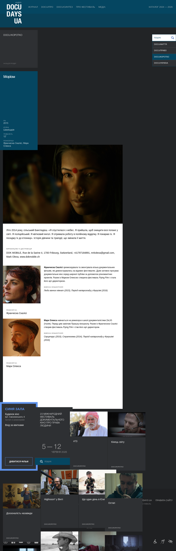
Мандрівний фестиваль (139, 504)
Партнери (92, 514)
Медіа (102, 7)
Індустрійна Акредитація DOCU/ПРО (64, 504)
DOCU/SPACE (133, 511)
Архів (89, 528)
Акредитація (114, 507)
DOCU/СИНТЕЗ (65, 7)
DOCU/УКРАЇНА (161, 63)
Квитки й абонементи (29, 500)
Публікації (8, 504)
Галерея (112, 511)
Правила (21, 504)
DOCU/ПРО (47, 7)
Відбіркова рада (95, 507)
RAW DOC (50, 507)
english (18, 2)
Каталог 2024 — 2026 (161, 7)
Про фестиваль (85, 7)
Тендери (91, 521)
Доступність (93, 518)
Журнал (33, 7)
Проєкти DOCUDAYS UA (139, 500)
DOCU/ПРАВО (160, 50)
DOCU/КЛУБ (132, 507)
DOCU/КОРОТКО (161, 57)
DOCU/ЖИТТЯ (160, 44)
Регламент (92, 504)
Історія (90, 524)
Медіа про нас (115, 504)
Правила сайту (164, 500)
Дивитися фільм (18, 213)
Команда (91, 511)
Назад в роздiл (9, 63)
